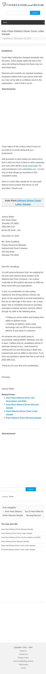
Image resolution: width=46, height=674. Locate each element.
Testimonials (23, 665)
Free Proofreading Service (23, 661)
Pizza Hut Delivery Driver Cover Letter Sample (18, 545)
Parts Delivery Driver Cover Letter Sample (16, 533)
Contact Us (23, 654)
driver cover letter (30, 166)
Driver (11, 496)
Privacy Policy (23, 658)
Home (23, 668)
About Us (23, 651)
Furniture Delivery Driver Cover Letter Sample (18, 549)
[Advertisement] (23, 114)
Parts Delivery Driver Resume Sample (23, 418)
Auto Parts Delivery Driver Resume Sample (17, 529)
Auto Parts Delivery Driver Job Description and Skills (21, 537)
